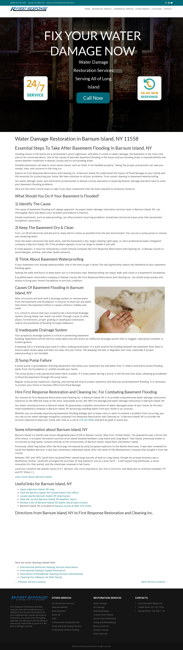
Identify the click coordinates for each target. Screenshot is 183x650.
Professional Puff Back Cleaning (65, 629)
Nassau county (63, 505)
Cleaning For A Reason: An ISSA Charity (41, 577)
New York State (82, 505)
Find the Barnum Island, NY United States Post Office (49, 492)
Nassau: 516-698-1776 (36, 3)
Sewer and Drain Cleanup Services (66, 626)
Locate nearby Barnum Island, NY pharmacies (45, 495)
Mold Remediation (60, 607)
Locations (156, 9)
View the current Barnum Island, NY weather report (48, 499)
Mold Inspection (59, 611)
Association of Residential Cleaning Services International (51, 573)
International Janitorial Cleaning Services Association (49, 567)
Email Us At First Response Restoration (60, 3)
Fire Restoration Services (63, 603)
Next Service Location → (154, 581)
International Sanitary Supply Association (42, 570)
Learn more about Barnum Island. (33, 476)
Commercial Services (123, 9)
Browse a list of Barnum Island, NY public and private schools (54, 502)
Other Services (142, 9)
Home (87, 9)
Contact (167, 9)
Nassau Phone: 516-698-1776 (151, 611)
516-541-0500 (86, 419)
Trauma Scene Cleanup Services (66, 622)
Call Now (93, 98)
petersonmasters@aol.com (150, 603)
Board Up (56, 614)
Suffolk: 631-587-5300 (18, 3)
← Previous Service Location (30, 581)
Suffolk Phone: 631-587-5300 (151, 607)
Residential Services (102, 9)
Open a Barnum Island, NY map (37, 489)
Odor (54, 618)
